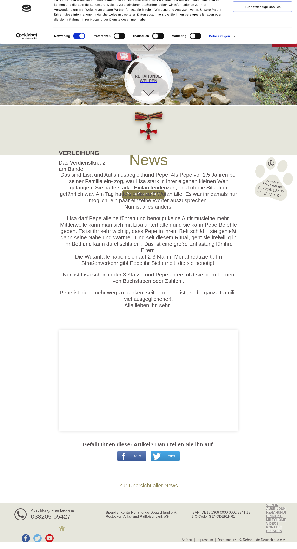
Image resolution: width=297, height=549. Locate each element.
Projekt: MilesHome (276, 518)
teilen (130, 456)
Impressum (205, 540)
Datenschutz (227, 540)
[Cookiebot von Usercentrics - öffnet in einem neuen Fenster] (27, 51)
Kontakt (274, 527)
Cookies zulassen (263, 10)
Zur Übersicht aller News (148, 485)
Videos (272, 523)
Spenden (274, 531)
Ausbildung (277, 508)
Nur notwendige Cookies (262, 22)
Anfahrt (187, 540)
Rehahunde (276, 512)
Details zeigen (219, 51)
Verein (272, 505)
